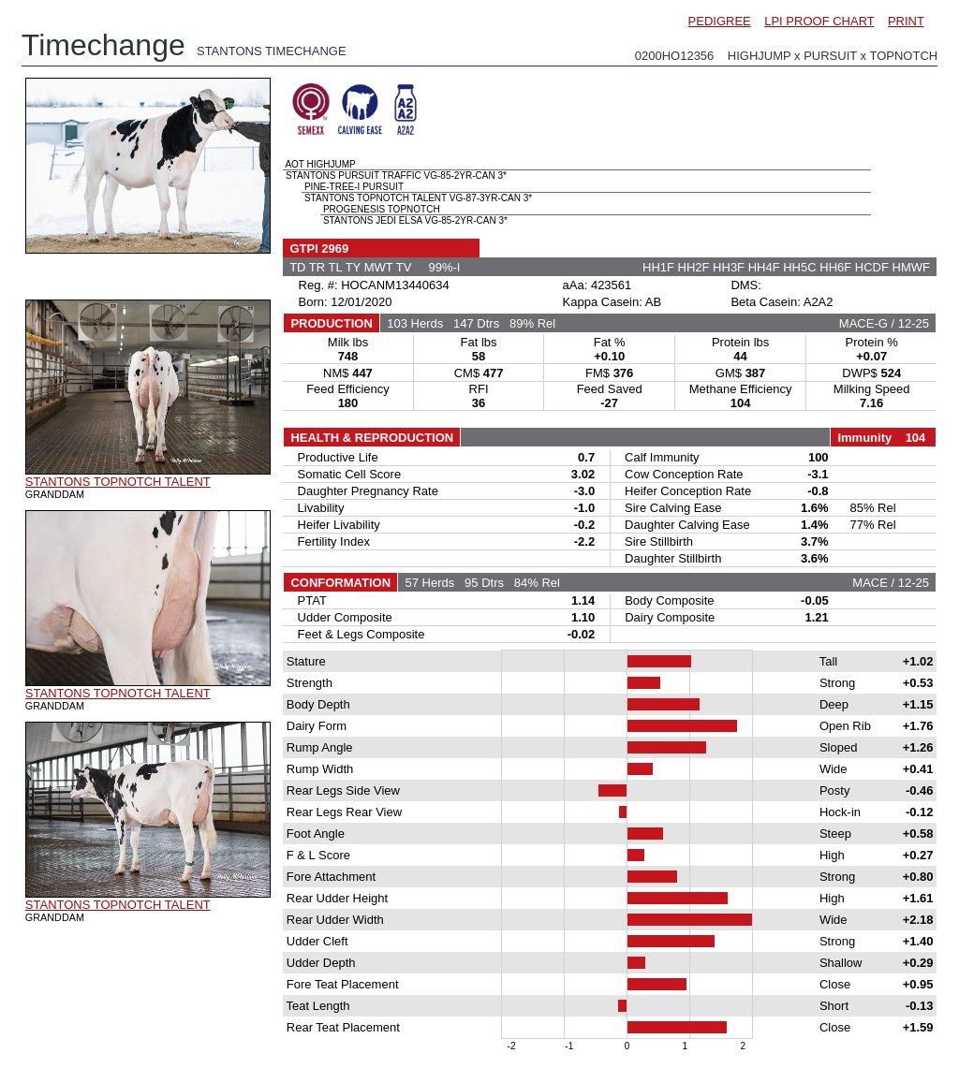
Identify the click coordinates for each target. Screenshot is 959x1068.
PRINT (906, 21)
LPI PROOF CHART (819, 21)
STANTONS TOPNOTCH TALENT (118, 482)
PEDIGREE (719, 21)
